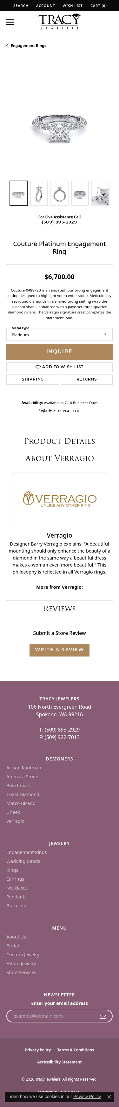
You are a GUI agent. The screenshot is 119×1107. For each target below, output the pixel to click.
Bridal (12, 946)
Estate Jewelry (21, 963)
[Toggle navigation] (10, 22)
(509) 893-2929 (59, 222)
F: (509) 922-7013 (59, 737)
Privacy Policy (38, 1050)
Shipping (33, 380)
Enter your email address (59, 1003)
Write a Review (59, 650)
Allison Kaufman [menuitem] (23, 768)
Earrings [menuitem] (15, 879)
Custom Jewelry (22, 955)
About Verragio (59, 458)
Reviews (59, 609)
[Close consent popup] (109, 1097)
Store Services (21, 972)
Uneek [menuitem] (13, 812)
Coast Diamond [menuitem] (22, 794)
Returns (86, 380)
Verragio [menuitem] (15, 821)
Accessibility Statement (59, 1062)
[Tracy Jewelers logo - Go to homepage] (59, 22)
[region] (59, 121)
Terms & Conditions (75, 1050)
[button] (20, 5)
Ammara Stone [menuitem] (22, 777)
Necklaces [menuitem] (17, 888)
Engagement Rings (28, 45)
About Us (16, 937)
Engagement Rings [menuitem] (26, 852)
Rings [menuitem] (12, 870)
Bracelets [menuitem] (16, 906)
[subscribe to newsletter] (103, 1016)
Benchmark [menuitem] (18, 785)
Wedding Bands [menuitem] (23, 861)
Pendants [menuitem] (16, 897)
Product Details (59, 441)
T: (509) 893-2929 (59, 729)
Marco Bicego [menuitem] (21, 803)
